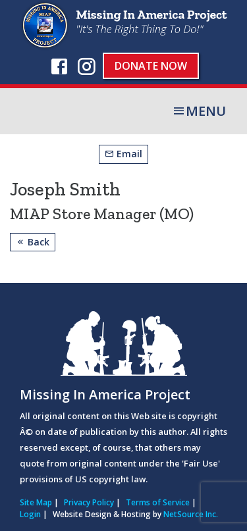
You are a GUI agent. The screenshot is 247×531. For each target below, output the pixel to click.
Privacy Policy (89, 502)
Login (30, 514)
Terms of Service (158, 502)
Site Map (36, 502)
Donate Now (151, 66)
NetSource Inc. (190, 514)
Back (32, 242)
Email (123, 153)
